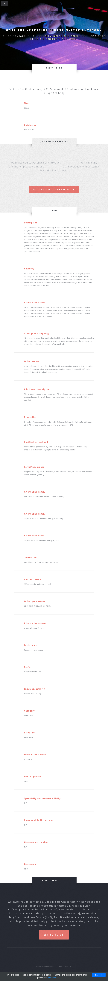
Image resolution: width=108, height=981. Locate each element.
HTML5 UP (68, 966)
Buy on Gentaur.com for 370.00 (54, 189)
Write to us (54, 934)
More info (52, 978)
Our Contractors (30, 89)
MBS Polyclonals (53, 89)
